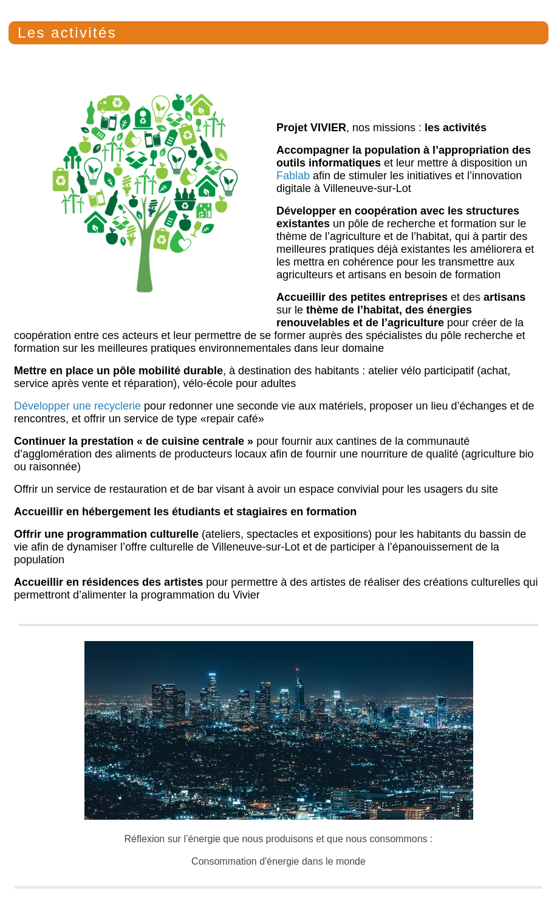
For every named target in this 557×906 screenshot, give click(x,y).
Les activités (67, 32)
